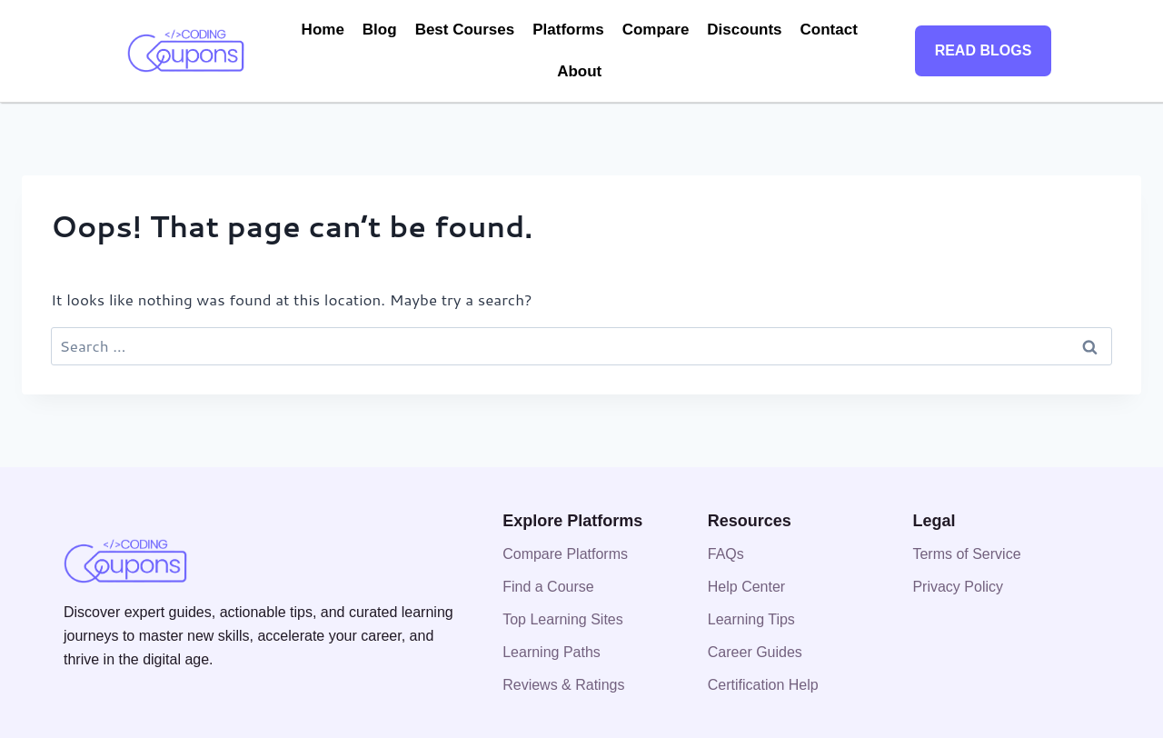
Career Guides (755, 652)
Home (323, 29)
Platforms (567, 29)
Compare (656, 29)
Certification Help (763, 685)
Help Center (746, 586)
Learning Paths (551, 652)
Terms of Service (966, 554)
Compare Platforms (565, 554)
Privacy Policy (957, 586)
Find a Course (548, 586)
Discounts (744, 29)
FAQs (726, 554)
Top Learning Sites (562, 619)
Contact (829, 29)
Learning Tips (751, 619)
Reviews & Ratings (563, 685)
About (579, 71)
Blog (380, 29)
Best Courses (465, 29)
